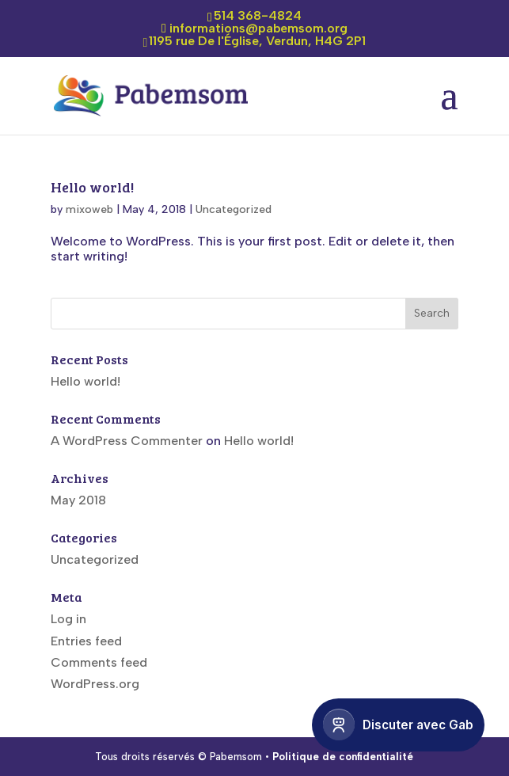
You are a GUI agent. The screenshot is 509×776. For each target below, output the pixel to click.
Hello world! (92, 186)
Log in (68, 618)
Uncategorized (234, 209)
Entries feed (86, 641)
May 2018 (78, 500)
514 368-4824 (258, 15)
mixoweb (89, 209)
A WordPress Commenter (127, 440)
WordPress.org (95, 683)
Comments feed (99, 662)
